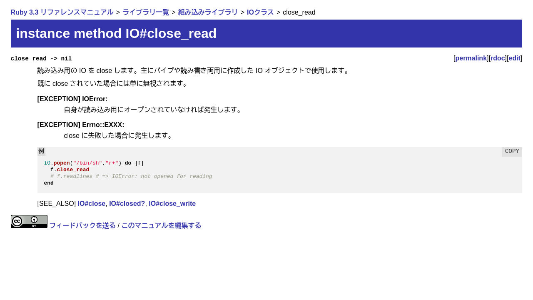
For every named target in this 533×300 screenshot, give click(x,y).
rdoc (498, 58)
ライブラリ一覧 (145, 12)
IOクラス (260, 12)
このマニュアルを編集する (161, 225)
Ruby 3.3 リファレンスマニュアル (62, 12)
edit (515, 58)
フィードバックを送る (82, 225)
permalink (471, 58)
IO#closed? (127, 203)
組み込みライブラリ (208, 12)
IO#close (92, 203)
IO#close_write (172, 203)
